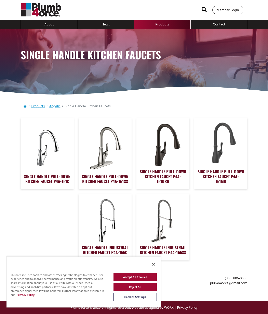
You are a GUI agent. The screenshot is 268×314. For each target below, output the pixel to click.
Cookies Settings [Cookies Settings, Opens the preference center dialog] (135, 297)
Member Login (228, 10)
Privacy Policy (187, 307)
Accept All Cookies (135, 277)
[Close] (153, 264)
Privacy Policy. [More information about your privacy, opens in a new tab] (26, 295)
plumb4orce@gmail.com (228, 283)
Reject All (135, 287)
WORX (169, 307)
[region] (83, 281)
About (49, 24)
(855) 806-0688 (236, 278)
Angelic (54, 106)
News (106, 24)
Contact (219, 24)
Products (162, 24)
